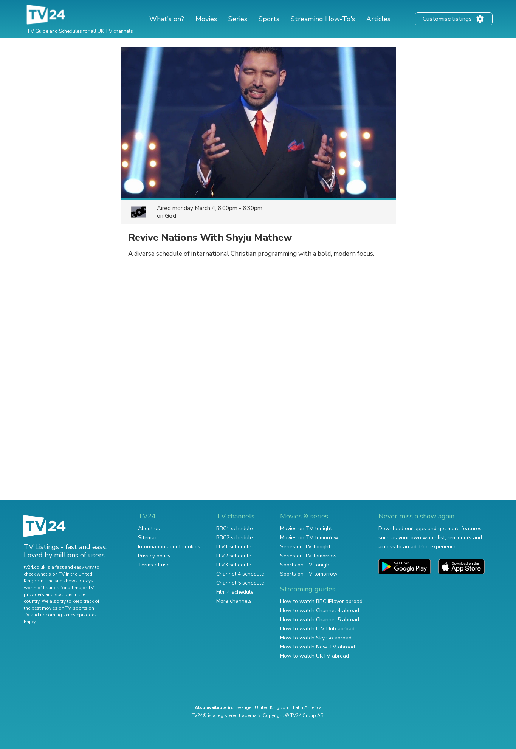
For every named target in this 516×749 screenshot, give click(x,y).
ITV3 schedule (233, 564)
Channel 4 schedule (240, 573)
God (171, 216)
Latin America (307, 707)
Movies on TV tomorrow (309, 537)
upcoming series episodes (68, 615)
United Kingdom (272, 707)
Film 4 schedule (235, 592)
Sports (269, 18)
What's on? (166, 18)
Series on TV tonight (305, 546)
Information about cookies (169, 546)
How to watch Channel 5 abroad (319, 619)
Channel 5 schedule (240, 583)
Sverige (243, 707)
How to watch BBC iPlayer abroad (321, 601)
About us (149, 528)
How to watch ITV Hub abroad (317, 628)
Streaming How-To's (323, 18)
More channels (234, 601)
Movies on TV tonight (306, 528)
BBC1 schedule (234, 528)
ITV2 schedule (233, 555)
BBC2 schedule (234, 537)
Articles (378, 18)
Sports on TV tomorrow (309, 573)
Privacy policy (154, 555)
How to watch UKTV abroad (314, 655)
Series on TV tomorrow (308, 555)
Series (237, 18)
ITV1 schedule (233, 546)
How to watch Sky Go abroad (316, 637)
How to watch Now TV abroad (317, 646)
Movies (206, 18)
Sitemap (148, 537)
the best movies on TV (47, 608)
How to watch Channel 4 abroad (319, 610)
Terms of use (154, 564)
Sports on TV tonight (305, 564)
